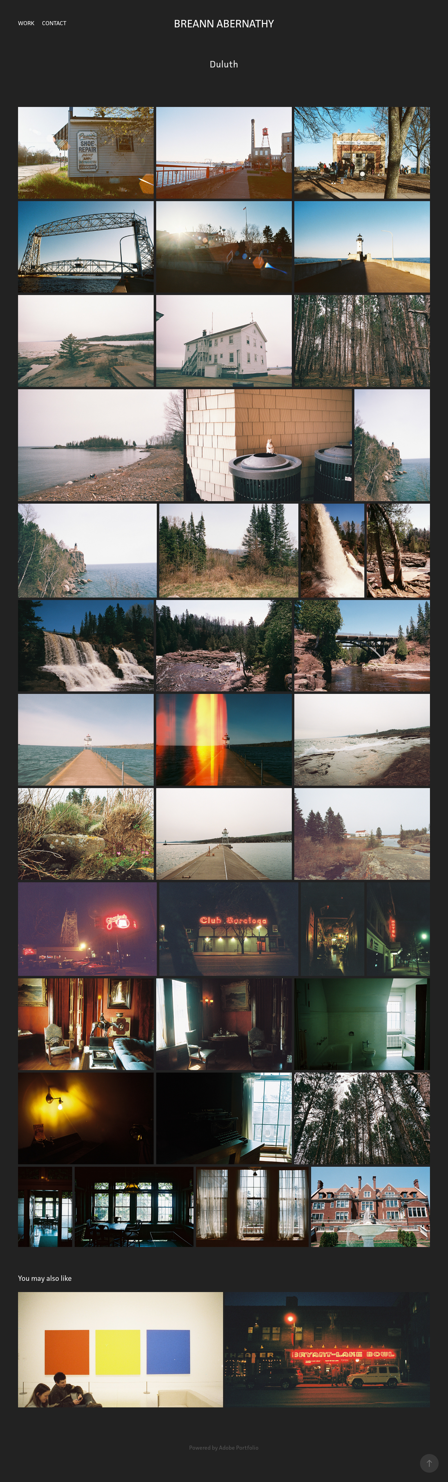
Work (26, 23)
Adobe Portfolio (239, 1447)
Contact (54, 23)
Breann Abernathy (224, 23)
